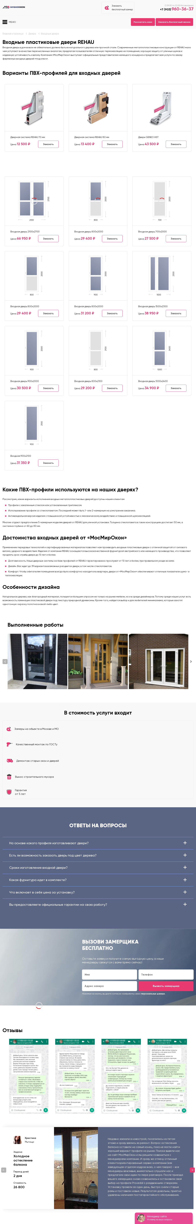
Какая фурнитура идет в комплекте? (98, 880)
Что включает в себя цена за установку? (98, 892)
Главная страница (13, 33)
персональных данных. (153, 993)
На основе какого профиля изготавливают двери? (98, 843)
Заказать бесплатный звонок (174, 22)
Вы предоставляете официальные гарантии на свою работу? (98, 905)
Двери (32, 33)
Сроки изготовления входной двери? (98, 868)
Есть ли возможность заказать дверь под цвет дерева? (98, 855)
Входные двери (50, 33)
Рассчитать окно (143, 22)
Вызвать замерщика (166, 986)
